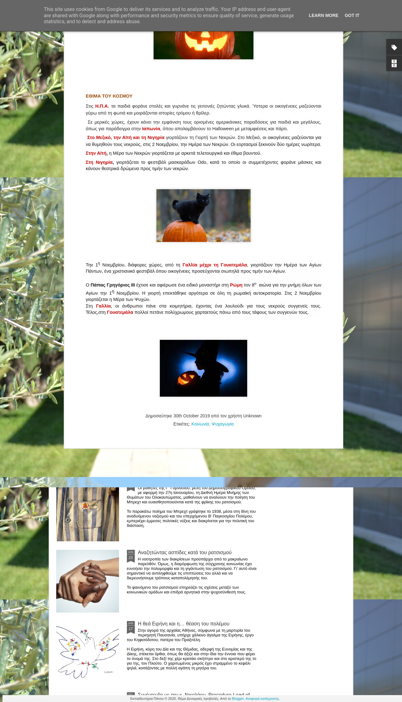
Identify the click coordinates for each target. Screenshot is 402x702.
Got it (352, 15)
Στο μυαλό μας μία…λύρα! (167, 410)
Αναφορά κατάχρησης (262, 698)
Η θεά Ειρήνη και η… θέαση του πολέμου (184, 623)
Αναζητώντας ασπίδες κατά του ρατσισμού (185, 552)
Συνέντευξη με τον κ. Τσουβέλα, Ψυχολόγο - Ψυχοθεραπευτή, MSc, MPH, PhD (92, 294)
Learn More (324, 15)
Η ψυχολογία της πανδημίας (169, 338)
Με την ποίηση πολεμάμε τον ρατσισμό (181, 481)
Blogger (237, 698)
